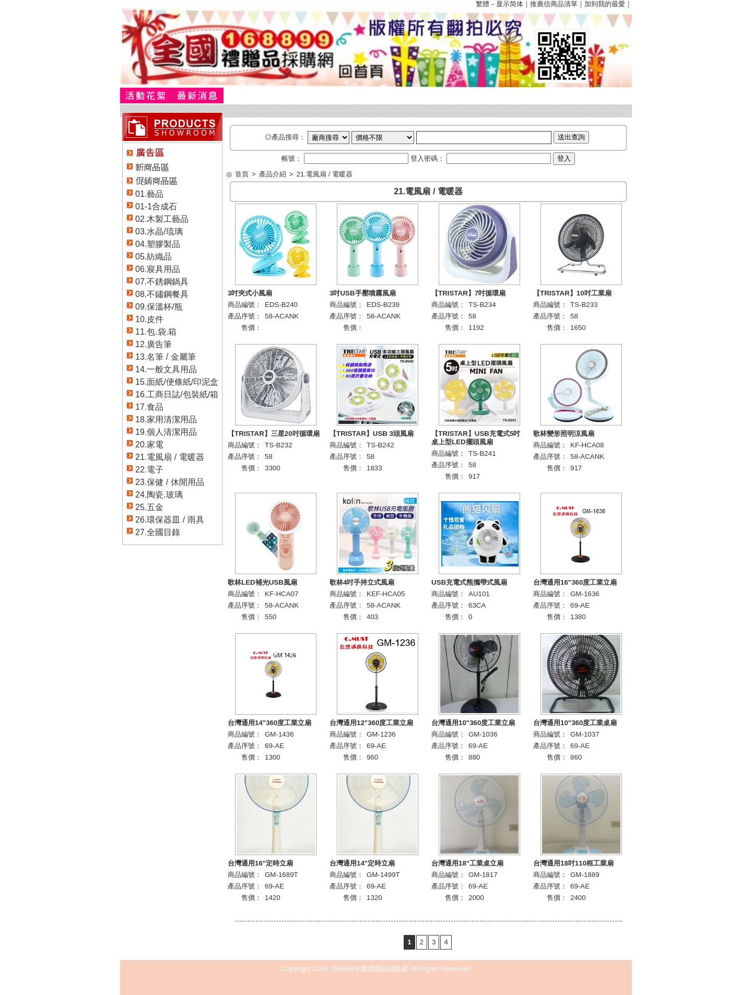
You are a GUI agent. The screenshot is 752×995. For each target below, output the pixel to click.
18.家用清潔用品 (166, 419)
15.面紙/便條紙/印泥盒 (176, 381)
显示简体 (509, 4)
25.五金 (149, 507)
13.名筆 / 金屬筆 (165, 356)
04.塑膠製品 (157, 244)
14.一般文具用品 (166, 369)
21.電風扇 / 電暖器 (169, 457)
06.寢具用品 (157, 269)
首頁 (242, 174)
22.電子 (149, 469)
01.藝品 (149, 193)
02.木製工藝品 (162, 219)
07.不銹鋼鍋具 (162, 281)
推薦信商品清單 (554, 4)
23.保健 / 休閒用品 (169, 482)
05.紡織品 (153, 256)
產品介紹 (272, 174)
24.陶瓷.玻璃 (159, 494)
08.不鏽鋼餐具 (162, 294)
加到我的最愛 (604, 4)
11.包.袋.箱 (156, 331)
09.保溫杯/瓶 (159, 306)
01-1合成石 (156, 206)
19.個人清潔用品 (166, 432)
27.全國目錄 (157, 532)
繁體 (482, 4)
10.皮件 (149, 319)
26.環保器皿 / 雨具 (169, 519)
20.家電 (149, 444)
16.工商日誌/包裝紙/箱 (176, 394)
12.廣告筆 (153, 344)
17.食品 (149, 406)
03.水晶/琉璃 (159, 231)
